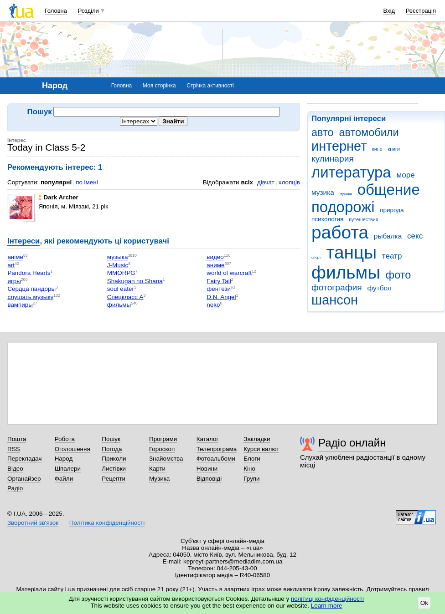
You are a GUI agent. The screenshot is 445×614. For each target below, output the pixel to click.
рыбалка (388, 236)
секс (415, 236)
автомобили (368, 132)
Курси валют (261, 449)
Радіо (15, 488)
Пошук (111, 439)
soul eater (120, 289)
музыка (346, 194)
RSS (13, 449)
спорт (316, 257)
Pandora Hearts (28, 273)
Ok (424, 602)
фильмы (345, 272)
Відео (15, 468)
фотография (336, 287)
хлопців (289, 182)
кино (377, 149)
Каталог (208, 439)
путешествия (363, 219)
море (405, 175)
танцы (351, 252)
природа (392, 210)
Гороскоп (162, 449)
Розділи (88, 10)
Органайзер (24, 478)
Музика (159, 478)
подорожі (343, 206)
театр (392, 256)
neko (213, 305)
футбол (379, 288)
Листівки (114, 468)
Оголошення (72, 449)
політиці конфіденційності (327, 598)
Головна (56, 10)
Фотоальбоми (216, 458)
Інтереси (23, 241)
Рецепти (113, 478)
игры (14, 281)
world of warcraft (229, 273)
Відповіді (209, 478)
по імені (87, 182)
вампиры (20, 305)
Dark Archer (58, 197)
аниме (215, 265)
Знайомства (166, 458)
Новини (207, 468)
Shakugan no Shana (135, 281)
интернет (339, 146)
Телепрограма (217, 449)
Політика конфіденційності (107, 522)
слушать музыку (30, 297)
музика (322, 192)
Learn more (326, 605)
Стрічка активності (209, 85)
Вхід (389, 10)
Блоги (251, 458)
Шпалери (68, 468)
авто (322, 132)
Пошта (16, 439)
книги (394, 149)
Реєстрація (421, 10)
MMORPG (121, 273)
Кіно (249, 468)
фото (398, 275)
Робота (65, 439)
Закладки (256, 439)
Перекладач (24, 458)
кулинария (332, 158)
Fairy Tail (219, 281)
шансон (334, 300)
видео (215, 257)
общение (388, 189)
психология (327, 219)
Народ (64, 458)
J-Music (117, 265)
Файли (64, 478)
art (11, 265)
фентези (219, 289)
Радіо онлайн (352, 442)
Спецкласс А (125, 297)
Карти (157, 468)
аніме (15, 257)
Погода (112, 449)
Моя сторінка (159, 85)
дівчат (265, 182)
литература (351, 172)
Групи (251, 478)
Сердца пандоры (31, 289)
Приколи (114, 458)
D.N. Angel (221, 297)
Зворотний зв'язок (32, 522)
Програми (163, 439)
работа (339, 232)
